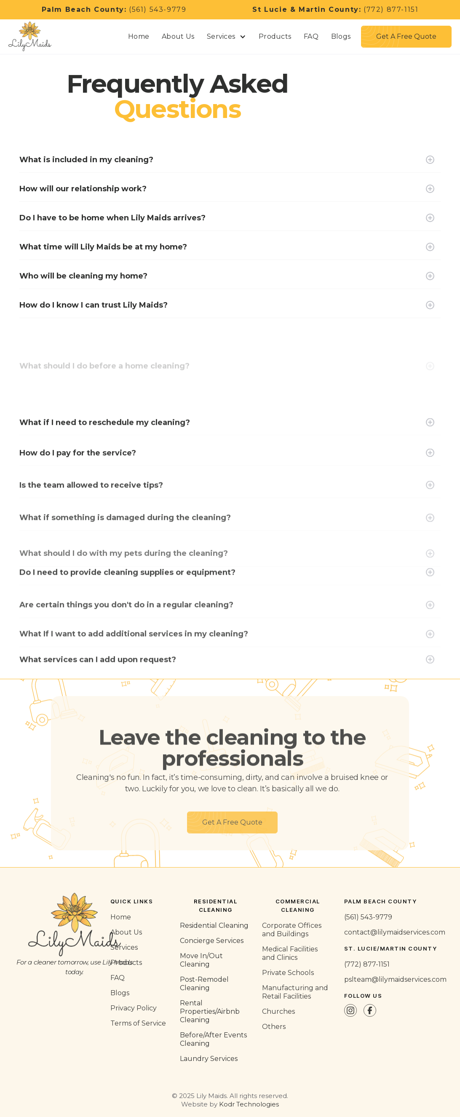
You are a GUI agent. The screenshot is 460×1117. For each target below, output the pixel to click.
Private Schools (288, 973)
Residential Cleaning (214, 925)
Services (124, 947)
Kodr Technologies (249, 1104)
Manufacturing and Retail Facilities (295, 992)
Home (138, 36)
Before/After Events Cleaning (213, 1039)
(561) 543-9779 (114, 9)
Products (275, 36)
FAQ (311, 36)
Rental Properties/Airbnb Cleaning (210, 1011)
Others (274, 1027)
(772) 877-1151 (335, 9)
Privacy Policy (133, 1008)
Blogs (340, 36)
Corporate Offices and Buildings (291, 929)
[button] (226, 36)
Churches (278, 1011)
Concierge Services (211, 941)
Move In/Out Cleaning (201, 960)
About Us (178, 36)
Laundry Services (209, 1059)
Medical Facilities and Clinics (290, 953)
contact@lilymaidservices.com (394, 932)
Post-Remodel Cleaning (204, 983)
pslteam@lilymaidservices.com (395, 979)
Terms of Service (138, 1023)
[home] (33, 36)
